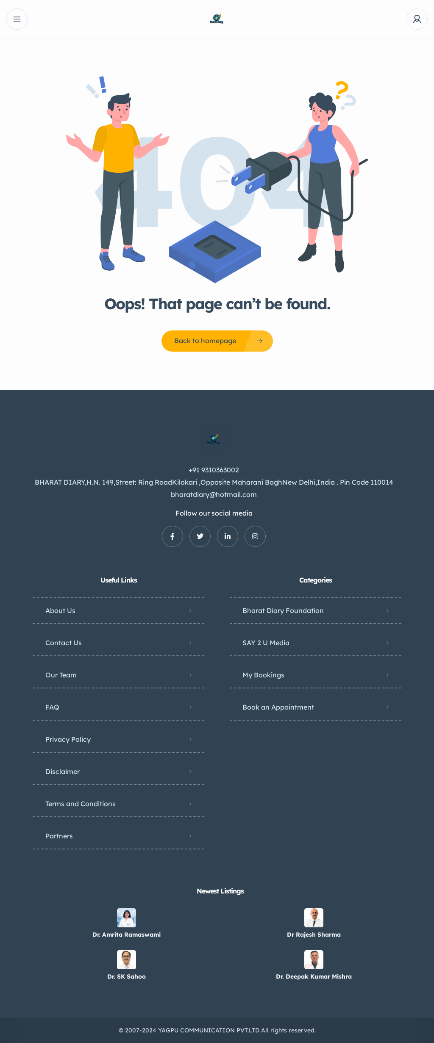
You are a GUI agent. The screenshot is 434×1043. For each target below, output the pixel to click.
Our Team (61, 675)
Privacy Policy (68, 739)
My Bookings (263, 675)
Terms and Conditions (80, 803)
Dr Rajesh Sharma (314, 935)
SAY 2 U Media (265, 642)
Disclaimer (62, 771)
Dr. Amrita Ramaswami (126, 935)
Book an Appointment (278, 707)
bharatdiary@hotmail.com (214, 494)
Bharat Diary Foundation (283, 610)
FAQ (52, 707)
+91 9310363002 (214, 470)
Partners (59, 836)
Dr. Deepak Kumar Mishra (314, 976)
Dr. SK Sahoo (126, 976)
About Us (60, 610)
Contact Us (63, 642)
